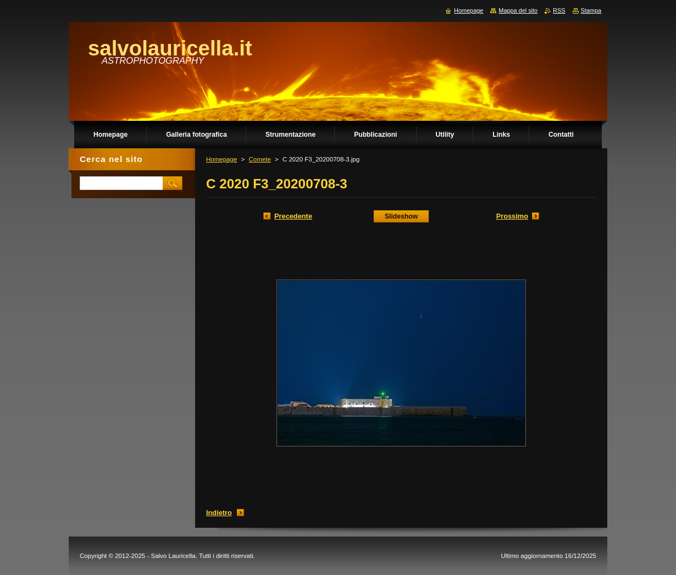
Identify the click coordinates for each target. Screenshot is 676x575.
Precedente (293, 216)
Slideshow (401, 216)
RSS (559, 10)
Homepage (221, 159)
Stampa (591, 10)
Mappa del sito (518, 10)
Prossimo (512, 216)
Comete (259, 159)
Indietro (219, 513)
